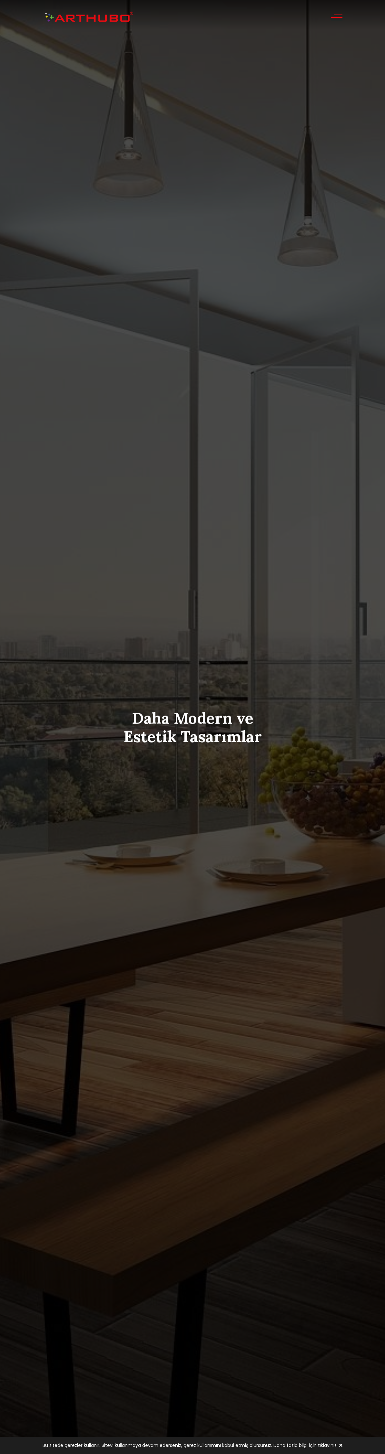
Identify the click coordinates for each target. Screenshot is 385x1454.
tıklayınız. (328, 1445)
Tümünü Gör (192, 905)
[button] (185, 293)
